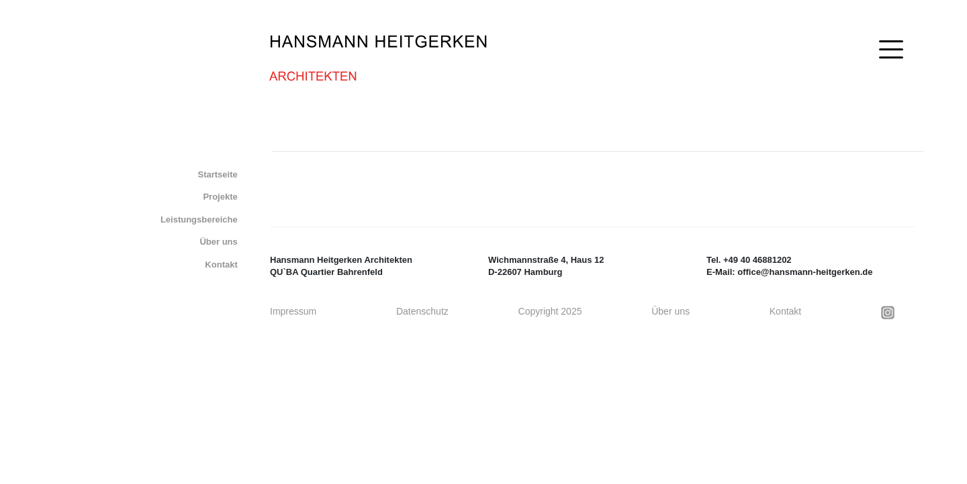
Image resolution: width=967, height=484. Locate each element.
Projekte (220, 197)
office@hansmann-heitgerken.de (804, 272)
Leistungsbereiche (199, 219)
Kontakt (221, 264)
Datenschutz (422, 311)
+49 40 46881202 (757, 260)
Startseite (218, 174)
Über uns (218, 242)
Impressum (293, 311)
